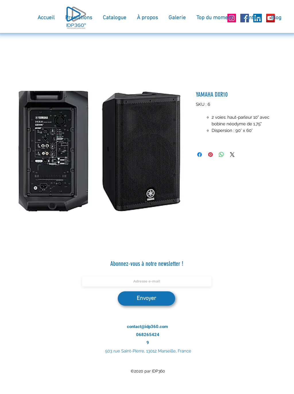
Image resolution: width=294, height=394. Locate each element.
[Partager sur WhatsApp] (221, 154)
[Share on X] (232, 154)
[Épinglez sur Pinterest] (210, 154)
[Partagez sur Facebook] (199, 154)
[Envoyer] (146, 298)
